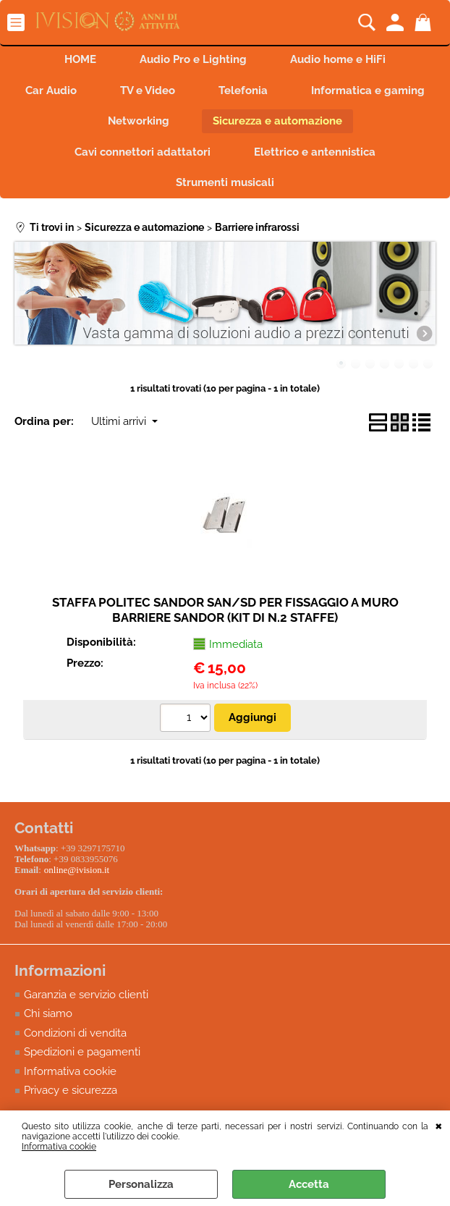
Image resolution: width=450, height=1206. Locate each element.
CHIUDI (439, 1125)
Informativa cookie (59, 1147)
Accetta (309, 1184)
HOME (80, 59)
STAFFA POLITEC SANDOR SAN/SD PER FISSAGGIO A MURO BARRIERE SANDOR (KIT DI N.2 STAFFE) (225, 610)
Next (426, 303)
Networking (138, 120)
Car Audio (51, 90)
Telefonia (243, 90)
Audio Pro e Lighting (193, 59)
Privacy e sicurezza (70, 1094)
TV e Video (147, 90)
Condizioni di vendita (75, 1036)
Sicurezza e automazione (277, 120)
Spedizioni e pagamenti (82, 1056)
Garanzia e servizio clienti (86, 998)
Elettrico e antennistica (314, 152)
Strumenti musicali (225, 182)
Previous (23, 303)
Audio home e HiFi (338, 59)
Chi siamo (48, 1017)
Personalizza (141, 1184)
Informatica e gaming (368, 90)
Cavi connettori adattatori (143, 152)
